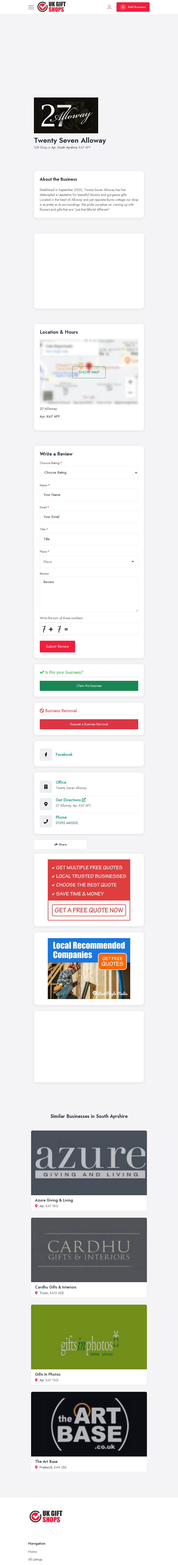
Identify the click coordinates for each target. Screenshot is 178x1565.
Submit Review (57, 646)
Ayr (53, 147)
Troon (44, 1293)
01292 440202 (67, 822)
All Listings (35, 1559)
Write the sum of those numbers (61, 618)
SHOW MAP (89, 372)
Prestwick (46, 1467)
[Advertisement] (89, 60)
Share (61, 844)
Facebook (64, 754)
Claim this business (89, 685)
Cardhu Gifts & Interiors (55, 1287)
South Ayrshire (67, 147)
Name (43, 485)
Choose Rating (50, 463)
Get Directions (71, 800)
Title (42, 529)
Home (32, 1551)
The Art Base (46, 1461)
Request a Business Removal (89, 724)
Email (43, 507)
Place (43, 552)
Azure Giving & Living (54, 1200)
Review (44, 574)
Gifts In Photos (47, 1374)
